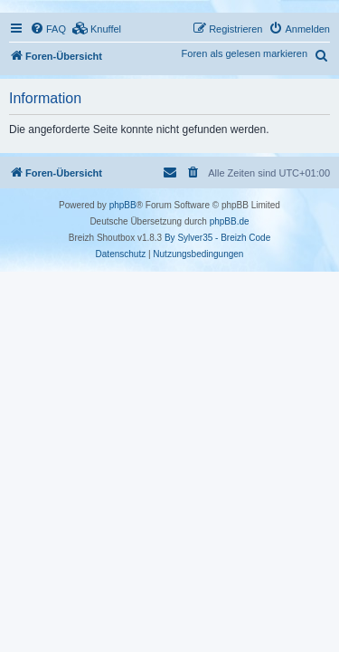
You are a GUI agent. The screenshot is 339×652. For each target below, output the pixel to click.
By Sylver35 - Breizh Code (217, 238)
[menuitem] (48, 29)
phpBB (123, 205)
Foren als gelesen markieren (244, 53)
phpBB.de (230, 221)
